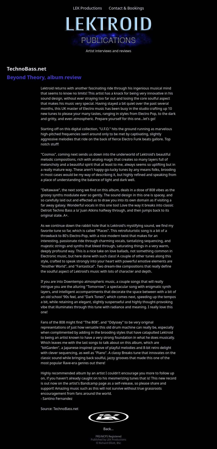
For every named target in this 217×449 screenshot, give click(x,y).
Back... (108, 429)
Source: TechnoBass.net (59, 408)
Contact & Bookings (126, 8)
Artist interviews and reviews (108, 51)
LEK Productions (87, 8)
